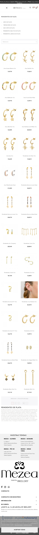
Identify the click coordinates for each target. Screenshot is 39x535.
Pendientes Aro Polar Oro (29, 156)
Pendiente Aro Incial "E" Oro (10, 301)
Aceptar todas (19, 530)
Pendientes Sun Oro (29, 272)
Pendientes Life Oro (29, 331)
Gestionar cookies (27, 525)
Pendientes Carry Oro (29, 243)
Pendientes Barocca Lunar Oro (10, 214)
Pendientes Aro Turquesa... (9, 243)
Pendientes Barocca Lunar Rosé (29, 185)
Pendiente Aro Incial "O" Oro (10, 331)
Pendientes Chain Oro (9, 272)
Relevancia (20, 42)
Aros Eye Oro (10, 156)
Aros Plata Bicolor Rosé (9, 185)
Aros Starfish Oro (29, 68)
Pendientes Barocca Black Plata (10, 360)
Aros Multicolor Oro (10, 97)
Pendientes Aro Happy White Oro (29, 360)
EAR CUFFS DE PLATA (9, 28)
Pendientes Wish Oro (29, 389)
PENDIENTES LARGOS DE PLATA (11, 34)
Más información (19, 525)
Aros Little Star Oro (9, 126)
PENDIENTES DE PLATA (8, 16)
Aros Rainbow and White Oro (29, 126)
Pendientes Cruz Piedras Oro (29, 301)
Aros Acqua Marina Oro (10, 68)
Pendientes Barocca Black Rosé (29, 214)
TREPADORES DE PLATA (9, 25)
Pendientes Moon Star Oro (9, 389)
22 (23, 403)
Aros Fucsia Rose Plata (29, 97)
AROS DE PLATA (7, 22)
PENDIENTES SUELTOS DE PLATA (12, 31)
